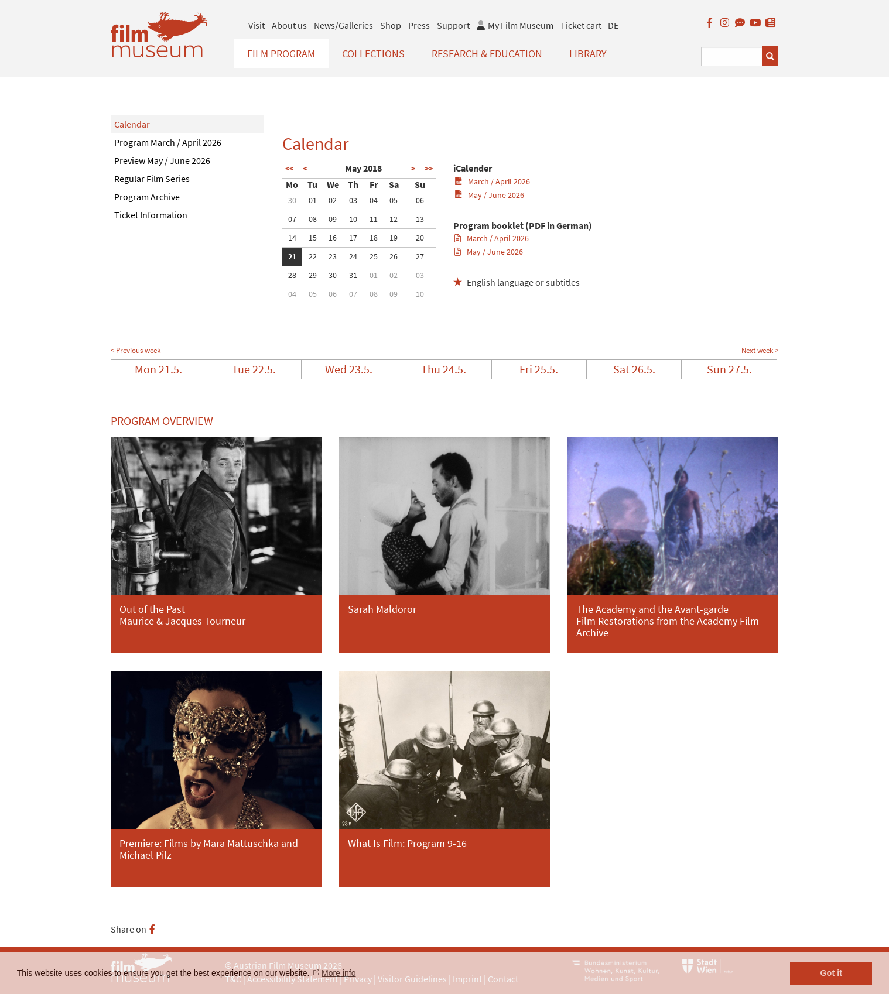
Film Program (281, 53)
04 (374, 200)
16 (333, 237)
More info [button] (338, 973)
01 (313, 200)
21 (292, 256)
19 (393, 237)
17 (353, 237)
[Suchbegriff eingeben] (732, 56)
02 (333, 200)
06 (420, 200)
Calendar (132, 124)
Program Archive (147, 197)
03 (353, 200)
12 (393, 219)
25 (374, 256)
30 (292, 200)
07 (292, 219)
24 (353, 256)
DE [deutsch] (613, 25)
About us (289, 25)
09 (333, 219)
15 (313, 237)
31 (353, 275)
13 (420, 219)
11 (374, 219)
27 (420, 256)
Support (453, 25)
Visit (256, 25)
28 (292, 275)
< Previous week (135, 350)
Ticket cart (580, 25)
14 (292, 237)
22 (313, 256)
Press (419, 25)
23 (333, 256)
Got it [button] (831, 973)
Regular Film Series (152, 178)
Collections (373, 53)
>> (429, 168)
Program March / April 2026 (167, 142)
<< (289, 168)
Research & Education (487, 53)
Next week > (759, 350)
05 (393, 200)
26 (393, 256)
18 (374, 237)
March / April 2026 (492, 181)
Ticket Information (150, 215)
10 (353, 219)
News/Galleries (343, 25)
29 (313, 275)
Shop (390, 25)
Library (588, 53)
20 (420, 237)
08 (313, 219)
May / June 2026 (489, 195)
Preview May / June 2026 (162, 160)
